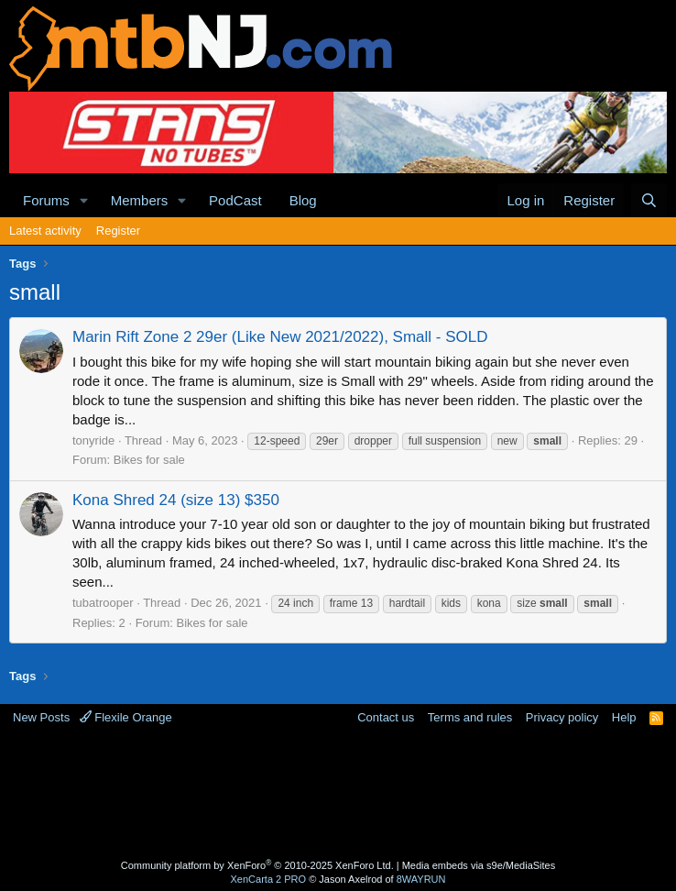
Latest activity (45, 230)
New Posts (41, 717)
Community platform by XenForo (257, 865)
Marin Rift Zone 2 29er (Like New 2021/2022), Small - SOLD (280, 337)
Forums (46, 200)
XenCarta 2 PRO (269, 879)
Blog (303, 200)
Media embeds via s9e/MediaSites (479, 865)
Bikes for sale (149, 460)
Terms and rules (470, 717)
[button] (84, 200)
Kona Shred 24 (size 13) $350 (175, 500)
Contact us (385, 717)
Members (140, 200)
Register (118, 230)
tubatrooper (103, 603)
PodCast (235, 200)
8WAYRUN (421, 879)
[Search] (649, 200)
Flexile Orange (126, 717)
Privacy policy (562, 717)
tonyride (93, 440)
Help (624, 717)
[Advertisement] (342, 795)
